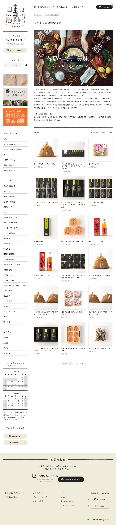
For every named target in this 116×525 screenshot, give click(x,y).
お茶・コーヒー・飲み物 (12, 149)
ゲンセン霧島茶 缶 (96, 204)
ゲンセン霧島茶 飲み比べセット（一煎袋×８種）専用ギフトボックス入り (73, 166)
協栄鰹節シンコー (10, 217)
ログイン (65, 493)
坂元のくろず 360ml (97, 244)
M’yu (5, 316)
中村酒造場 (7, 269)
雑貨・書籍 (7, 165)
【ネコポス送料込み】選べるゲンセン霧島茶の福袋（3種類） (73, 280)
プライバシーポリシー (69, 505)
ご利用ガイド (39, 493)
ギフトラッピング (40, 497)
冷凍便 (6, 348)
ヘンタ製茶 (7, 301)
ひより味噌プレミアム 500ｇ (100, 279)
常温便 (6, 337)
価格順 (103, 133)
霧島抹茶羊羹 (39, 244)
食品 (5, 139)
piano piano (8, 280)
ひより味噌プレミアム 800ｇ (45, 164)
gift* (5, 212)
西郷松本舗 (7, 243)
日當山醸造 (7, 290)
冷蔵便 (6, 343)
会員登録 (65, 497)
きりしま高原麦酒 (10, 222)
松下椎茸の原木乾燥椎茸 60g (100, 354)
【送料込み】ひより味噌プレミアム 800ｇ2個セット (100, 317)
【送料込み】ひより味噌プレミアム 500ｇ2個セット (46, 317)
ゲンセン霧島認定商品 (53, 15)
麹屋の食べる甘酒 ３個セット (73, 244)
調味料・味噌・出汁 (11, 144)
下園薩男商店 (8, 259)
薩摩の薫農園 (8, 254)
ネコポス (6, 353)
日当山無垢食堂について (44, 7)
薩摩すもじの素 (94, 164)
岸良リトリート (9, 207)
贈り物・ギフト (9, 170)
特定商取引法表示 (68, 501)
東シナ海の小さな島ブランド (14, 285)
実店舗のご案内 (63, 7)
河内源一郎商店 (9, 202)
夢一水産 (6, 322)
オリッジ (6, 191)
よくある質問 (39, 501)
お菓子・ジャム (9, 160)
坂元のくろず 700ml (42, 279)
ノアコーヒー (8, 275)
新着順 (110, 133)
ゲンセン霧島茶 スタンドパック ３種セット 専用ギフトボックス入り (73, 206)
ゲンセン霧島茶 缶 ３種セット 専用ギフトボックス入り (46, 355)
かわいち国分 (8, 196)
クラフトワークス (10, 228)
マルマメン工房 (9, 311)
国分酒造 (6, 238)
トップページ (38, 15)
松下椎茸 (6, 306)
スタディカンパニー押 (11, 264)
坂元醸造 (6, 249)
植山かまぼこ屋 (9, 186)
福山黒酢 (6, 296)
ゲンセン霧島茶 (9, 233)
